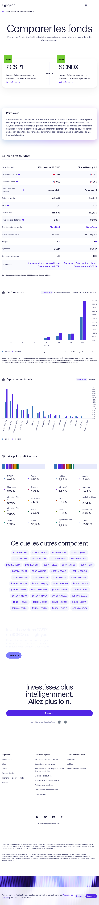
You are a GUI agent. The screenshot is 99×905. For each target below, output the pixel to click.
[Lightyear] (8, 5)
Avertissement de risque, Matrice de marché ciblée (49, 769)
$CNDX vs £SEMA (18, 590)
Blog (4, 764)
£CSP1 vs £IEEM (39, 559)
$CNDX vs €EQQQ (40, 583)
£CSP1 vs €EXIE (59, 577)
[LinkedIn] (53, 817)
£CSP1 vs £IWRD (39, 571)
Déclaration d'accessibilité (46, 790)
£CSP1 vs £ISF (87, 565)
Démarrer (49, 713)
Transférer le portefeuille (13, 778)
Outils (4, 768)
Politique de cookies (44, 785)
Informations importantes (46, 759)
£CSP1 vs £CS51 (13, 565)
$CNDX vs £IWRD (39, 608)
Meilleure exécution (43, 776)
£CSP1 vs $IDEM (20, 559)
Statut (5, 782)
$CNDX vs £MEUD (59, 608)
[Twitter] (45, 817)
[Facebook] (37, 817)
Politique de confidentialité (47, 780)
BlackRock (55, 227)
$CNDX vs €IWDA (19, 608)
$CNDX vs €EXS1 (40, 602)
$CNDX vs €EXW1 (19, 596)
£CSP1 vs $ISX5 (31, 565)
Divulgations (40, 794)
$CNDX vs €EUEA (39, 596)
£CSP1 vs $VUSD (79, 552)
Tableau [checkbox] (92, 379)
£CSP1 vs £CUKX (19, 571)
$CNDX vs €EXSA (79, 608)
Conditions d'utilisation (45, 764)
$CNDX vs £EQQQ (19, 583)
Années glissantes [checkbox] (62, 292)
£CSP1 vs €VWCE (58, 559)
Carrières (71, 759)
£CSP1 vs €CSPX (20, 552)
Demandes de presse (76, 768)
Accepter (91, 896)
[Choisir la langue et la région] (86, 5)
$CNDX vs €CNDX (80, 583)
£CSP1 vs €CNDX (20, 577)
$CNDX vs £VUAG (79, 596)
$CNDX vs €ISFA (79, 602)
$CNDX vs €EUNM (39, 590)
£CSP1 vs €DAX (50, 565)
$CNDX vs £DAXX (20, 602)
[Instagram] (61, 817)
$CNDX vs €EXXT (78, 577)
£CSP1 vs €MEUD (40, 577)
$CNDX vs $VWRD (80, 590)
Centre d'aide (8, 773)
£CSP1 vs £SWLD (58, 571)
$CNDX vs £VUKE (59, 602)
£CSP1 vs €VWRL (78, 559)
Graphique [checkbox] (81, 379)
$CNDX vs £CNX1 (60, 583)
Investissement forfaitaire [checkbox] (84, 292)
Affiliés (70, 764)
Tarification (7, 759)
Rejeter (79, 896)
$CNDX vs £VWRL (59, 590)
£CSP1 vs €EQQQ (79, 571)
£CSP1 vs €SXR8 (39, 552)
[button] (23, 67)
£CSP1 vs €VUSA (59, 552)
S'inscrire (13, 655)
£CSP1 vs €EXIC (68, 565)
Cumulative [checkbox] (47, 292)
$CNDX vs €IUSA (59, 596)
